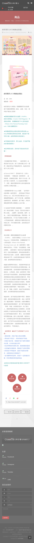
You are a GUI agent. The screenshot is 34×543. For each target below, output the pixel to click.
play (2, 8)
